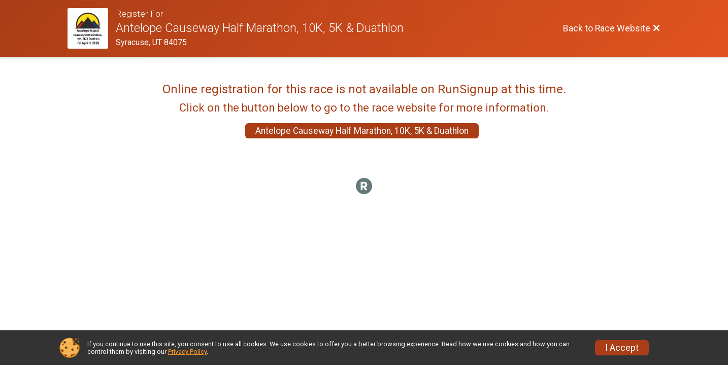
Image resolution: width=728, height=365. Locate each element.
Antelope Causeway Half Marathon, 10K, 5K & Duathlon (362, 131)
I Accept (622, 348)
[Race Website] (92, 28)
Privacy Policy (187, 351)
